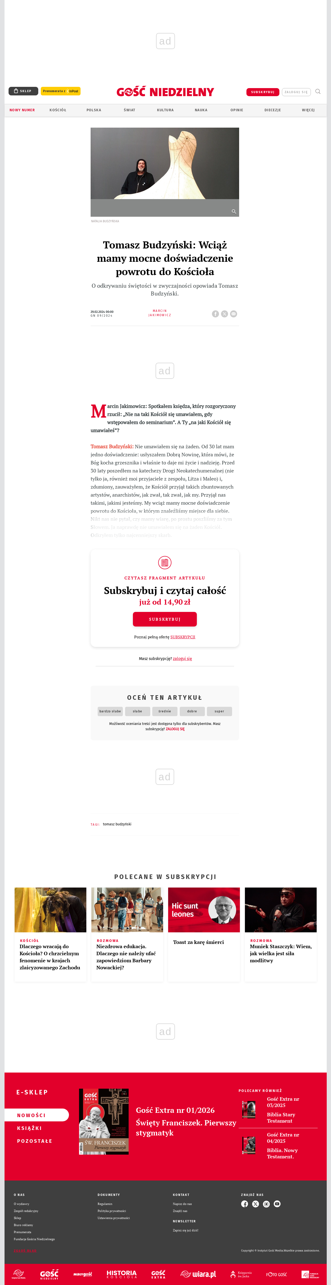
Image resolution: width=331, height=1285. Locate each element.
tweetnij (225, 312)
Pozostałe (28, 1141)
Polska (94, 110)
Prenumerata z (60, 91)
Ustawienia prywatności (114, 1218)
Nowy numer (22, 110)
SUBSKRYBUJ (263, 92)
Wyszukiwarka (318, 91)
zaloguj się (296, 92)
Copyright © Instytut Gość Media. (262, 1250)
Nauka (201, 110)
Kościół (58, 110)
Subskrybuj (165, 619)
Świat (129, 110)
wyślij (234, 312)
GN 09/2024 (102, 315)
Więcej (308, 110)
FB (216, 312)
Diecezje (273, 110)
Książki (28, 1128)
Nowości (28, 1115)
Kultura (165, 110)
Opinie (237, 110)
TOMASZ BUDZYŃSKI (117, 824)
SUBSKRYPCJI (182, 637)
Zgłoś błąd (25, 1251)
